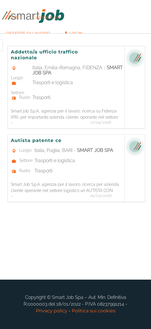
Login (73, 33)
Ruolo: (25, 97)
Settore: (17, 92)
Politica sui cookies (93, 311)
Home (12, 17)
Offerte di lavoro (28, 33)
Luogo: (17, 77)
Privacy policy (51, 311)
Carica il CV (46, 17)
